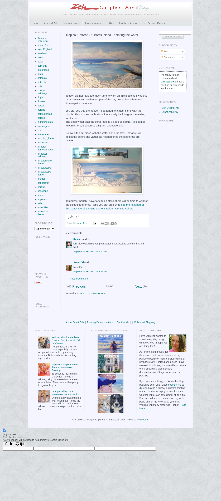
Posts (165, 51)
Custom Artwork (94, 23)
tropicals (42, 199)
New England (45, 49)
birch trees (43, 69)
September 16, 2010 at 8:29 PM (90, 271)
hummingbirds (45, 122)
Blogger (144, 419)
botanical (42, 78)
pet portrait (43, 182)
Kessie (77, 239)
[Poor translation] (19, 444)
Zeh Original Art (170, 107)
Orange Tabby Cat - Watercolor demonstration (65, 393)
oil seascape (44, 167)
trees (40, 195)
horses (41, 117)
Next (138, 286)
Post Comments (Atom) (92, 293)
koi (39, 130)
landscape (43, 134)
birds (40, 74)
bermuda (42, 65)
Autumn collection (43, 39)
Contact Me (123, 322)
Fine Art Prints (71, 23)
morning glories (46, 138)
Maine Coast (44, 45)
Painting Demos (128, 23)
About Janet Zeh (75, 322)
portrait (41, 187)
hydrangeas (44, 126)
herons (41, 109)
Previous (79, 286)
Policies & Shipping (144, 322)
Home (35, 23)
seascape (43, 191)
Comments (168, 57)
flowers (41, 101)
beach (41, 61)
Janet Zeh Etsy (170, 112)
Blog (111, 23)
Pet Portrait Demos (154, 23)
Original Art (50, 23)
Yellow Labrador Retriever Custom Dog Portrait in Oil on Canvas (66, 340)
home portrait (45, 113)
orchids (41, 178)
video (40, 203)
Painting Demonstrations (100, 322)
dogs (40, 97)
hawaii (41, 105)
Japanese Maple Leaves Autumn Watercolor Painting (65, 367)
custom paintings (42, 92)
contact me (175, 384)
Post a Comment (79, 278)
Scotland (42, 53)
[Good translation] (8, 444)
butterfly (42, 82)
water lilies (43, 207)
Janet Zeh (82, 223)
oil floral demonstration (45, 148)
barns (41, 57)
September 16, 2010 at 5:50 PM (90, 251)
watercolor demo (43, 213)
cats (40, 86)
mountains (43, 142)
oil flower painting (42, 155)
